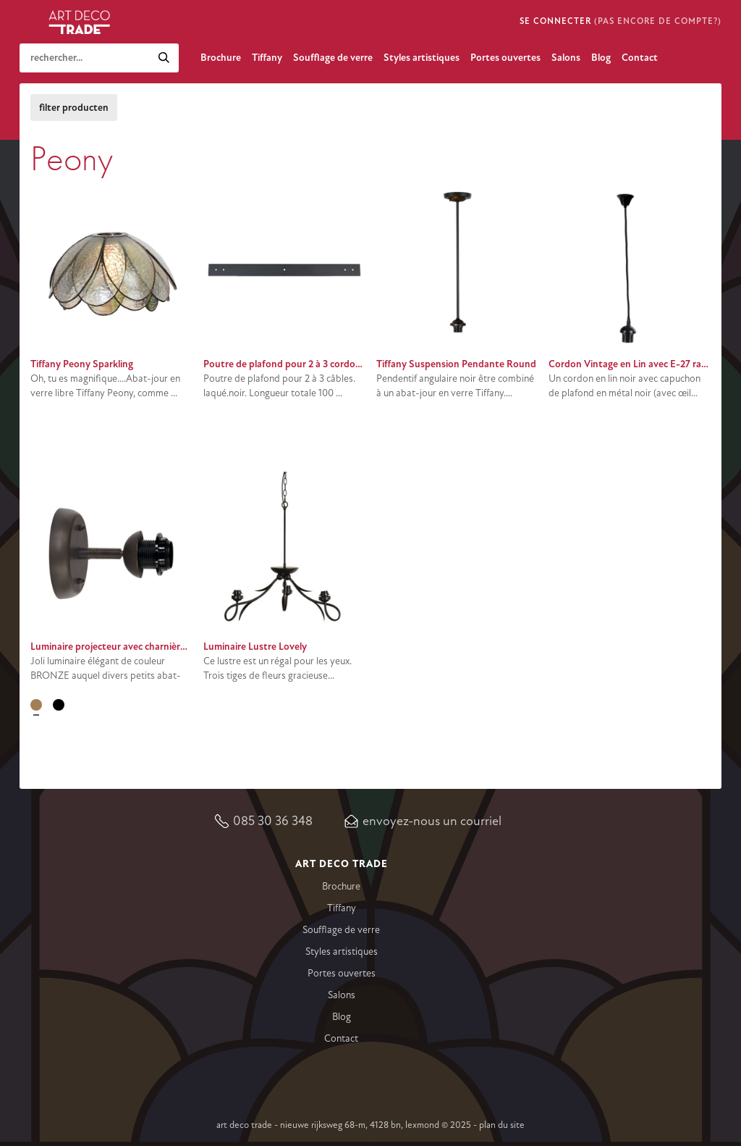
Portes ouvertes (505, 57)
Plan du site (502, 1125)
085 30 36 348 (273, 821)
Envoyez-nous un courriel (432, 821)
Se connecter (555, 21)
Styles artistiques (422, 57)
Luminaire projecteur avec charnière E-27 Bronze (135, 646)
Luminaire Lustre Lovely (255, 646)
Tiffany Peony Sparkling (81, 364)
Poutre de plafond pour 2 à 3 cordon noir (292, 364)
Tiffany (267, 57)
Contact (640, 57)
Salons (565, 57)
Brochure (220, 57)
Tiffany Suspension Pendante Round (456, 364)
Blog (601, 57)
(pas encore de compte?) (657, 21)
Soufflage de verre (333, 57)
